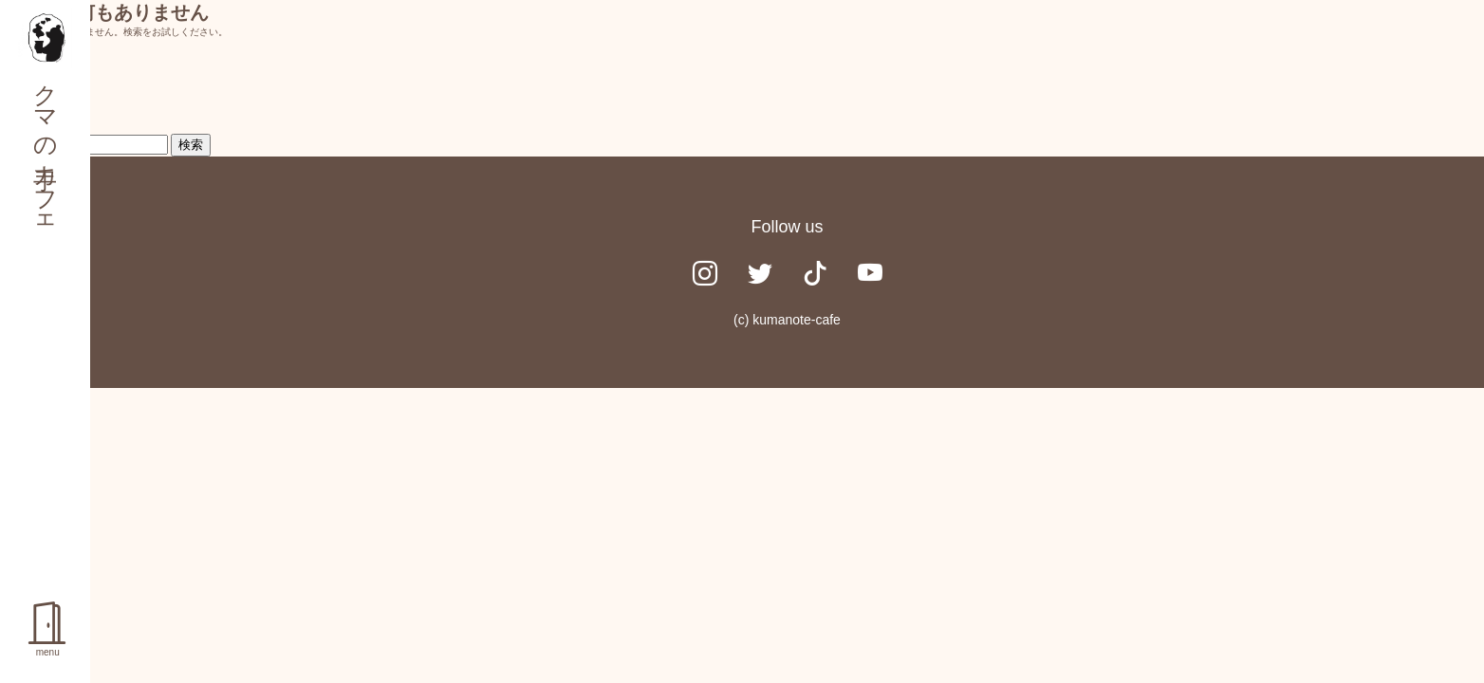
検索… (40, 96)
